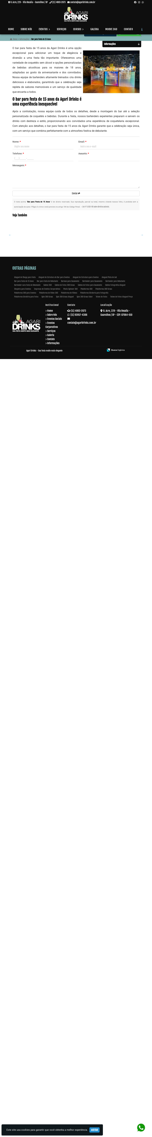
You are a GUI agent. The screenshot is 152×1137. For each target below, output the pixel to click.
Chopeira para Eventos (22, 1067)
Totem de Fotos (101, 1074)
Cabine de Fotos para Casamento (90, 1063)
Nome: (16, 141)
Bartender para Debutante (115, 1059)
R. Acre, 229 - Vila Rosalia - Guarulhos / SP (29, 2)
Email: (82, 141)
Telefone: (18, 153)
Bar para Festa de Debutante (47, 1059)
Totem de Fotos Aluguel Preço (121, 1074)
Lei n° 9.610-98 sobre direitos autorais (95, 207)
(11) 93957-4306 (78, 1092)
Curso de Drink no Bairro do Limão (33, 493)
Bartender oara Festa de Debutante (27, 1063)
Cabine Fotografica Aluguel (115, 1063)
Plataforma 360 (86, 1067)
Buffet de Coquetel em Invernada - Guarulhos (34, 630)
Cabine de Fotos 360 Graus (65, 1063)
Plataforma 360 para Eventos (25, 1071)
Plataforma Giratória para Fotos (26, 1074)
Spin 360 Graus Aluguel (65, 1074)
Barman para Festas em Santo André (33, 827)
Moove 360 (111, 29)
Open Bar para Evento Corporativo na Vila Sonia (33, 296)
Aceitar (94, 1130)
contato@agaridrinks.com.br (82, 2)
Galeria (94, 29)
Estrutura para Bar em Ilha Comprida (34, 344)
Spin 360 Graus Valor (85, 1074)
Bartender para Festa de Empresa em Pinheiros (34, 878)
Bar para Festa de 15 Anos (24, 1059)
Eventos (44, 29)
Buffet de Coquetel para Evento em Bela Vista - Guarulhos (34, 729)
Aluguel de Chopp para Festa (25, 1055)
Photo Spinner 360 (70, 1067)
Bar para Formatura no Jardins (33, 1025)
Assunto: (83, 153)
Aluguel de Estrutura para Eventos (86, 1055)
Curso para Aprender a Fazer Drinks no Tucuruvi (33, 581)
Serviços (61, 29)
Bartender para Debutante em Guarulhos (33, 542)
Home (11, 29)
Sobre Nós (26, 29)
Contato (128, 29)
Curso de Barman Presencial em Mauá (33, 455)
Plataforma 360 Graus (103, 1067)
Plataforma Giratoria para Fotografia (94, 1071)
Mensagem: (19, 165)
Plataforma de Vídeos (69, 1071)
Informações (53, 1121)
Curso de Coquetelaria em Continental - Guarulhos (33, 420)
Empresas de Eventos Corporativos (47, 1067)
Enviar (76, 193)
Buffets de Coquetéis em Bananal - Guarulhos (34, 779)
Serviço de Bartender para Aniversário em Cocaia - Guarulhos (34, 383)
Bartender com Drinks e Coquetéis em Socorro (33, 259)
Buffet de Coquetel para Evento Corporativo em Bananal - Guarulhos (33, 680)
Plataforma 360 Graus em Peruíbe (33, 926)
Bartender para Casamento (92, 1059)
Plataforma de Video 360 (48, 1071)
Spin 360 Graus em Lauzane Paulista (33, 975)
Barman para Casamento (70, 1059)
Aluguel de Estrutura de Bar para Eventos (54, 1055)
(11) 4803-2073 (59, 2)
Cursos (78, 29)
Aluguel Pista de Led (109, 1055)
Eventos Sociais (54, 1096)
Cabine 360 (47, 1063)
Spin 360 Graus (47, 1074)
